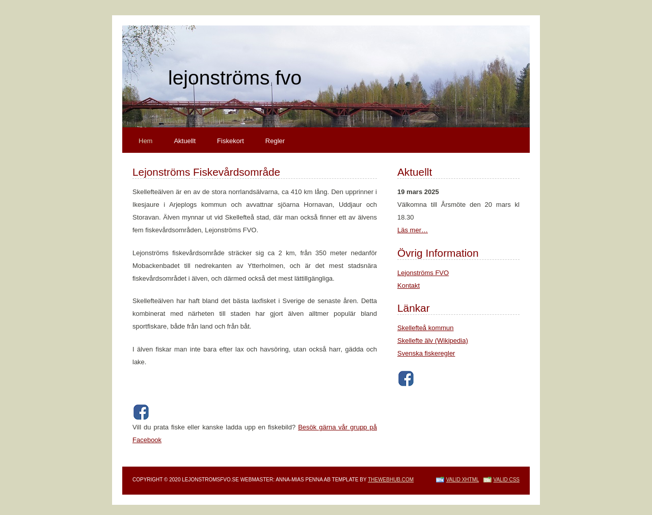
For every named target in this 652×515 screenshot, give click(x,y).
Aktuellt (185, 141)
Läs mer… (412, 230)
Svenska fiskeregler (426, 353)
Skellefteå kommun (425, 328)
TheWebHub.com (391, 479)
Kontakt (408, 285)
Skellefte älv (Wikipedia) (432, 340)
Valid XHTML (462, 479)
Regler (275, 141)
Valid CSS (507, 479)
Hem (145, 141)
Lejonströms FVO (423, 273)
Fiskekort (230, 141)
